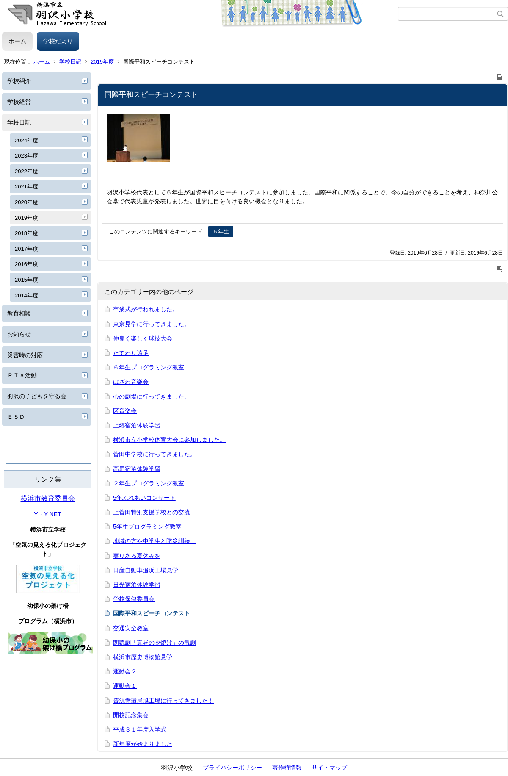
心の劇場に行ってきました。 (151, 396)
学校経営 (19, 101)
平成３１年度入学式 (139, 729)
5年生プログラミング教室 (147, 526)
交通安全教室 (131, 628)
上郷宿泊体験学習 (136, 425)
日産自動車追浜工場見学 (145, 570)
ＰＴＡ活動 (22, 375)
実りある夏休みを (136, 555)
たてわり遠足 (131, 352)
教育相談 (19, 313)
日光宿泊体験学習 (136, 584)
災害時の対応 (25, 355)
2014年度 (26, 295)
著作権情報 (287, 767)
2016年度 (26, 264)
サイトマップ (329, 767)
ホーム (17, 41)
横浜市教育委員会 (48, 498)
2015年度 (26, 280)
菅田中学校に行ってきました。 (154, 454)
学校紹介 (19, 81)
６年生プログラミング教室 (148, 367)
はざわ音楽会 (131, 381)
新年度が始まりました (142, 743)
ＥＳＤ (16, 416)
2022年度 (26, 171)
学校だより (58, 41)
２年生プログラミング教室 (148, 483)
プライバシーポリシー (232, 767)
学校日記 (70, 61)
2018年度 (26, 233)
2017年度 (26, 249)
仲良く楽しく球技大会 (142, 338)
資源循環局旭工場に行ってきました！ (163, 700)
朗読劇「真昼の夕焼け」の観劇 (154, 642)
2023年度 (26, 155)
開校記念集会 (131, 715)
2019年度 (102, 61)
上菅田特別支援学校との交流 (151, 512)
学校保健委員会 (134, 599)
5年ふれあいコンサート (144, 497)
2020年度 (26, 202)
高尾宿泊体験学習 (136, 469)
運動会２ (125, 671)
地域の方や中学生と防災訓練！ (154, 541)
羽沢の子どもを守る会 (36, 396)
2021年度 (26, 186)
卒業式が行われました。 (145, 309)
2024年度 (26, 140)
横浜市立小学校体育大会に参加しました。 (169, 439)
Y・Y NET (47, 514)
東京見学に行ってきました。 (151, 324)
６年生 (221, 231)
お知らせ (19, 334)
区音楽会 (125, 410)
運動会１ (125, 685)
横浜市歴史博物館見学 (142, 657)
